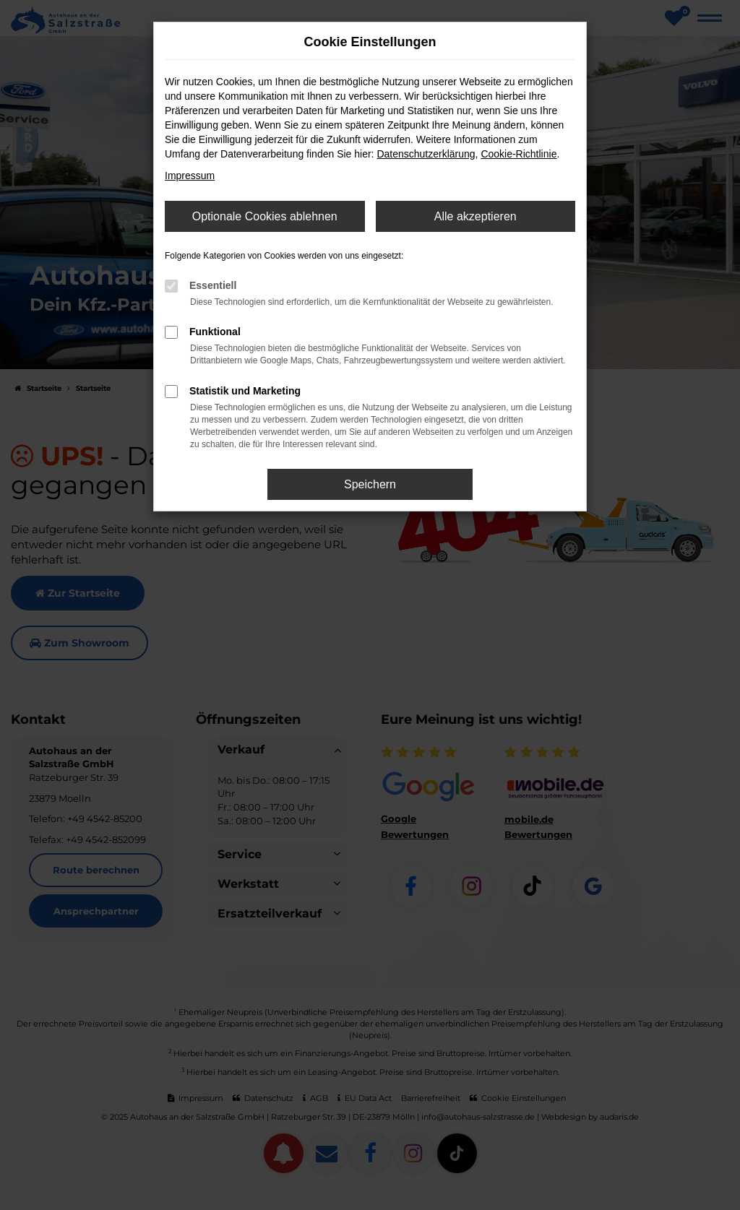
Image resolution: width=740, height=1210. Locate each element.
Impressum (190, 175)
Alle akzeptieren (475, 216)
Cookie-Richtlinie (518, 154)
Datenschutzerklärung (426, 154)
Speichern (370, 484)
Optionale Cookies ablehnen (264, 216)
